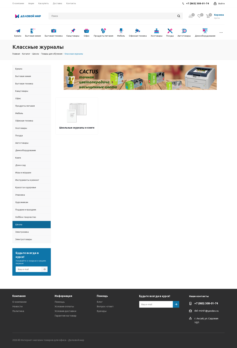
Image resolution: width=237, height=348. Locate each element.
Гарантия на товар (65, 315)
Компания (19, 295)
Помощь (60, 301)
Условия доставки (65, 311)
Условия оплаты (64, 306)
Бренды (101, 311)
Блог (100, 301)
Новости (17, 306)
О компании (19, 301)
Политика (18, 311)
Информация (63, 295)
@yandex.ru (212, 310)
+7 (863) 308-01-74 (206, 303)
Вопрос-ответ (105, 306)
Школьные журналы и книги (76, 127)
